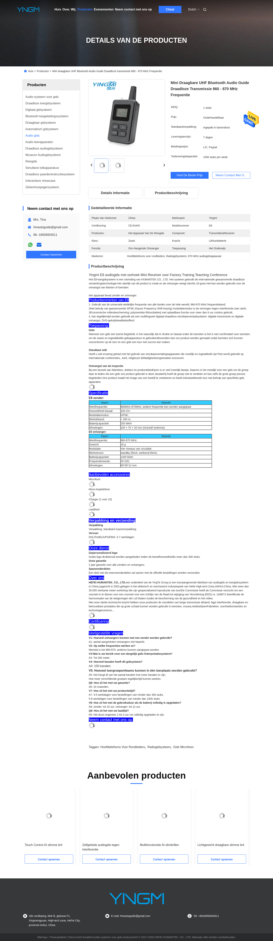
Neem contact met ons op (133, 9)
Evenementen (104, 9)
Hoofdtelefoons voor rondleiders (122, 747)
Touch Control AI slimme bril (43, 845)
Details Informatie (115, 193)
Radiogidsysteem (159, 747)
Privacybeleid (57, 937)
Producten (85, 9)
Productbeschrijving (171, 193)
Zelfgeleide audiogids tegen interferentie (100, 847)
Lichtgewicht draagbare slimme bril (221, 845)
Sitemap (42, 937)
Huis (58, 9)
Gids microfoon (183, 747)
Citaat (170, 9)
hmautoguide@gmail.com (50, 227)
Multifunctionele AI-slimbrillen (159, 845)
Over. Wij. (69, 9)
